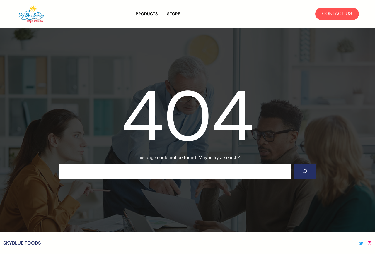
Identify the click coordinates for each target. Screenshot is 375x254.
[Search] (305, 171)
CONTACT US (337, 13)
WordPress (208, 243)
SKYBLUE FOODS (22, 243)
